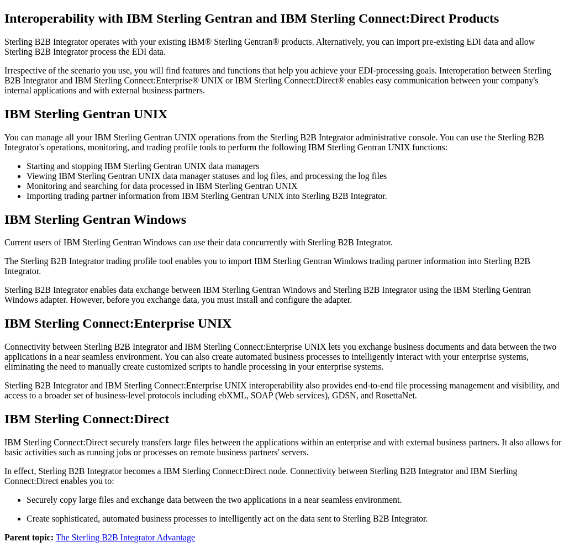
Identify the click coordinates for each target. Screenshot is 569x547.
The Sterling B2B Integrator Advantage (125, 537)
